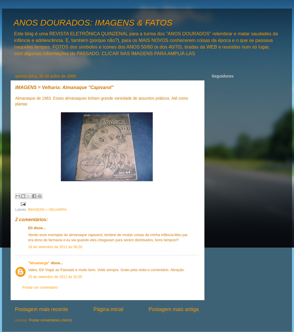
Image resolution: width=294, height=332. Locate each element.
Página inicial (108, 309)
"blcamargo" (39, 263)
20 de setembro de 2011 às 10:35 (55, 277)
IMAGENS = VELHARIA (47, 210)
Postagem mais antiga (174, 309)
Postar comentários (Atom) (50, 320)
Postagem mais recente (41, 309)
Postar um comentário (40, 287)
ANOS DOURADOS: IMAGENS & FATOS (92, 22)
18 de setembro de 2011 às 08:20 (55, 247)
